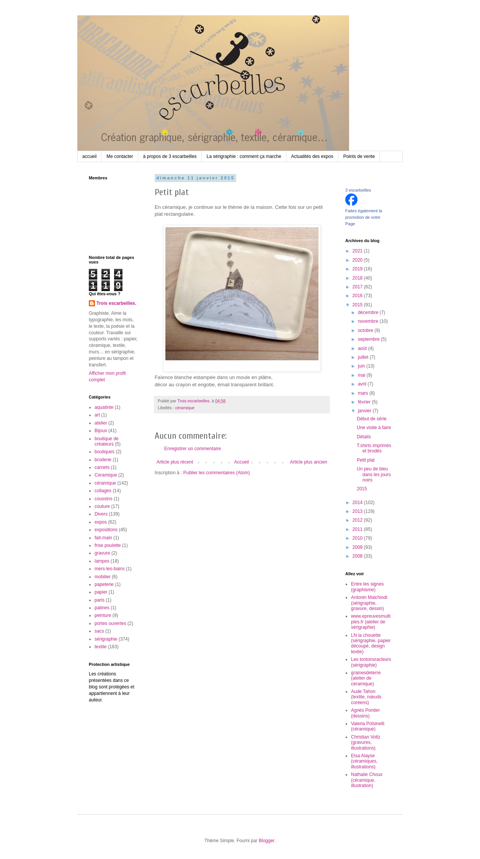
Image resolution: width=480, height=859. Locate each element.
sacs (99, 631)
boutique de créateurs (107, 441)
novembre (369, 321)
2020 (358, 260)
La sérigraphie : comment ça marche (244, 156)
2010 (358, 538)
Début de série (372, 418)
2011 (358, 529)
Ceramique (106, 475)
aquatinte (104, 407)
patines (102, 607)
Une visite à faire (374, 427)
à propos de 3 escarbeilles (170, 156)
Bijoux (101, 430)
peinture (103, 615)
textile (100, 646)
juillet (364, 357)
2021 (358, 251)
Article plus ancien (308, 462)
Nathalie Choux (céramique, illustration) (366, 780)
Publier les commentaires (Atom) (216, 472)
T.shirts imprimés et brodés (374, 448)
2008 (358, 556)
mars (363, 393)
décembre (369, 312)
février (365, 402)
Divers (101, 514)
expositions (106, 529)
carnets (102, 467)
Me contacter (119, 156)
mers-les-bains (110, 568)
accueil (89, 156)
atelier (101, 423)
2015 (358, 304)
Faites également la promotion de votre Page (363, 217)
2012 (358, 520)
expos (101, 522)
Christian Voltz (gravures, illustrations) (365, 742)
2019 (358, 269)
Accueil (241, 462)
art (97, 415)
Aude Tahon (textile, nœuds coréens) (366, 697)
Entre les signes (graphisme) (367, 586)
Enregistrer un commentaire (192, 448)
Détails (364, 436)
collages (103, 490)
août (363, 348)
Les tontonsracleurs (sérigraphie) (371, 662)
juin (362, 366)
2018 (358, 278)
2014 (358, 502)
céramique (184, 407)
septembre (369, 339)
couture (102, 506)
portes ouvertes (110, 623)
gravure (102, 553)
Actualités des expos (312, 156)
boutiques (104, 451)
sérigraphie (106, 639)
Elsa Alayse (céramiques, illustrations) (364, 761)
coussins (104, 498)
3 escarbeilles (358, 190)
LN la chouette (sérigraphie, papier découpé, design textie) (370, 643)
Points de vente (359, 156)
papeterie (104, 584)
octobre (366, 330)
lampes (102, 561)
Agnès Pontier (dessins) (365, 713)
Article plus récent (175, 462)
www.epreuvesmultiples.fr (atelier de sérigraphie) (370, 621)
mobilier (103, 576)
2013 (358, 511)
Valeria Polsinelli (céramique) (367, 726)
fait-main (103, 537)
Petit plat (366, 460)
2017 (358, 287)
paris (99, 600)
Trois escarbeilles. (116, 303)
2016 (358, 295)
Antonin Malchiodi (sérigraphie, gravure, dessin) (369, 603)
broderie (103, 459)
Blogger (266, 840)
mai (362, 375)
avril (362, 384)
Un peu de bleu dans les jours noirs (374, 474)
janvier (365, 410)
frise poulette (108, 545)
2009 (358, 547)
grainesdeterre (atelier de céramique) (365, 678)
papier (101, 592)
